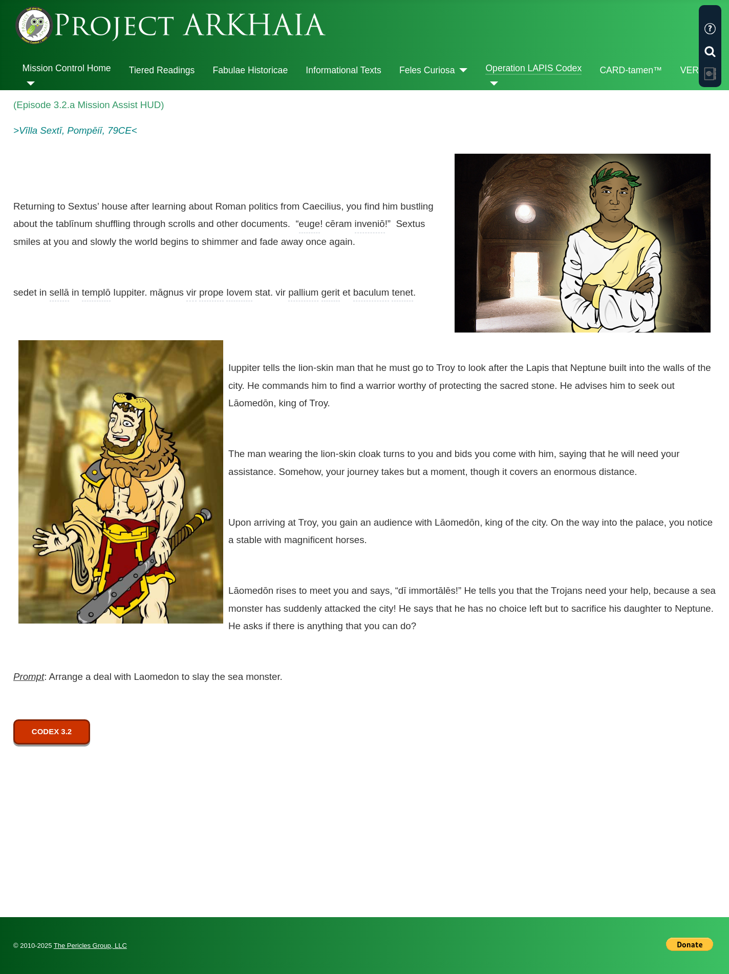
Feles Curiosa (427, 70)
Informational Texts (343, 70)
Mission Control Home (67, 68)
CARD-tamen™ (630, 70)
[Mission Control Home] (29, 83)
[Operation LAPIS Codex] (491, 83)
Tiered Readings (162, 70)
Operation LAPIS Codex (533, 68)
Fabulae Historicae (250, 70)
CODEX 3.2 (52, 731)
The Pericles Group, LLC (90, 945)
